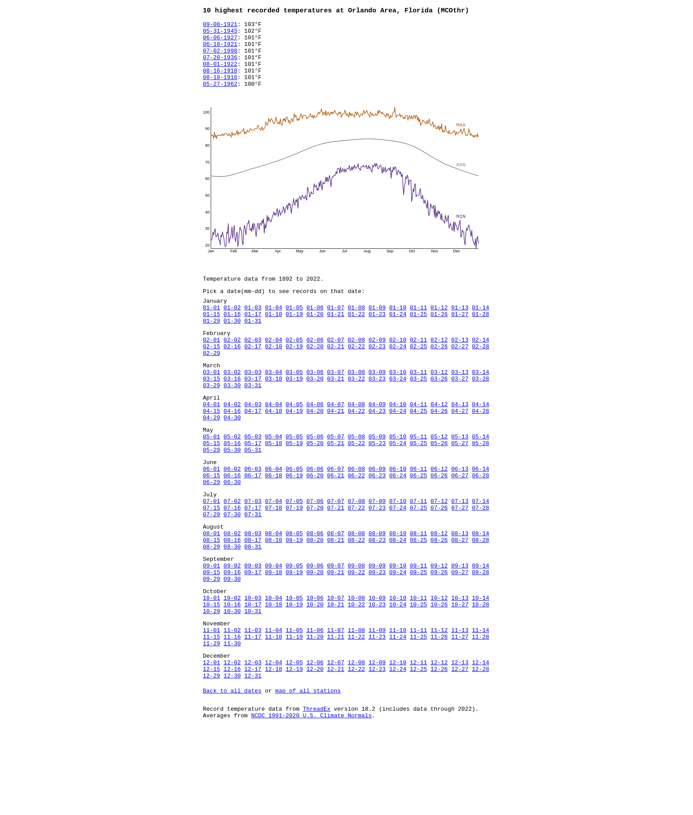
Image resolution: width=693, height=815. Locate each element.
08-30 (232, 605)
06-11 (418, 514)
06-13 (459, 514)
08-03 (253, 590)
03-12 (439, 402)
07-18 (273, 560)
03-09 (377, 402)
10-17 (253, 673)
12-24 (397, 748)
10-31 (253, 681)
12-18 (273, 748)
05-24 (397, 485)
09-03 (253, 627)
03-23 (377, 410)
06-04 (273, 514)
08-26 (439, 598)
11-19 (294, 710)
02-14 (480, 364)
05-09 (377, 477)
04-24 (397, 447)
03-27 (459, 410)
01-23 (377, 335)
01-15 (211, 335)
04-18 (273, 447)
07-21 (335, 560)
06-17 (253, 522)
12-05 (294, 740)
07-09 (377, 552)
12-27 (459, 748)
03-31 (253, 418)
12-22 (356, 748)
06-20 (315, 522)
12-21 (335, 748)
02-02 (232, 364)
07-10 (397, 552)
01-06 (315, 327)
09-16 (232, 635)
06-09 (377, 514)
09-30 (232, 643)
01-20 (315, 335)
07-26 (439, 560)
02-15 (211, 372)
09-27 (459, 635)
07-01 (211, 552)
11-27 (459, 710)
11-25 (418, 710)
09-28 (480, 635)
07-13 (459, 552)
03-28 (480, 410)
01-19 (294, 335)
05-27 (459, 485)
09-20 (315, 635)
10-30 (232, 681)
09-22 (356, 635)
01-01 (211, 327)
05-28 (480, 485)
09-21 (335, 635)
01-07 (335, 327)
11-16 (232, 710)
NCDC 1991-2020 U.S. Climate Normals (311, 800)
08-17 (253, 598)
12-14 (480, 740)
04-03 (253, 439)
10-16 (232, 673)
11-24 (397, 710)
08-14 (480, 590)
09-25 (418, 635)
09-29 (211, 643)
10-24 (397, 673)
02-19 (294, 372)
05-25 (418, 485)
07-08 (356, 552)
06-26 (439, 522)
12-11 (418, 740)
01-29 (211, 343)
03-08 (356, 402)
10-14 (480, 665)
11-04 (273, 702)
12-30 (232, 756)
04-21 (335, 447)
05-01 (211, 477)
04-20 (315, 447)
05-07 (335, 477)
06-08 (356, 514)
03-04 (273, 402)
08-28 (480, 598)
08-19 (294, 598)
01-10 (397, 327)
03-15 (211, 410)
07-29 (211, 568)
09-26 (439, 635)
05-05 (294, 477)
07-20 (315, 560)
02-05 (294, 364)
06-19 (294, 522)
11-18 (273, 710)
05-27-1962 (220, 98)
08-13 (459, 590)
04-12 (439, 439)
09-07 (335, 627)
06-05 (294, 514)
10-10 (397, 665)
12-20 (315, 748)
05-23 (377, 485)
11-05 (294, 702)
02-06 (315, 364)
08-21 (335, 598)
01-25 (418, 335)
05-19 (294, 485)
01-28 (480, 335)
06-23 (377, 522)
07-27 (459, 560)
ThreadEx (316, 792)
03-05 (294, 402)
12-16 (232, 748)
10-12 (439, 665)
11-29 (211, 718)
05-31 (253, 493)
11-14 (480, 702)
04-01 (211, 439)
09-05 (294, 627)
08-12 (439, 590)
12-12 (439, 740)
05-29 (211, 493)
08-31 (253, 605)
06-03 (253, 514)
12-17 (253, 748)
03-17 (253, 410)
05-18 (273, 485)
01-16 (232, 335)
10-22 (356, 673)
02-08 (356, 364)
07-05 (294, 552)
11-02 (232, 702)
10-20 (315, 673)
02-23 (377, 372)
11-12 (439, 702)
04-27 (459, 447)
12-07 (335, 740)
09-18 (273, 635)
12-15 (211, 748)
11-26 (439, 710)
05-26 (439, 485)
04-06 (315, 439)
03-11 (418, 402)
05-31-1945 (220, 34)
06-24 (397, 522)
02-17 (253, 372)
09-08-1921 (220, 26)
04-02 (232, 439)
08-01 (211, 590)
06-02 (232, 514)
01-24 (397, 335)
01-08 (356, 327)
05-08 (356, 477)
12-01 (211, 740)
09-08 (356, 627)
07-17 (253, 560)
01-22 (356, 335)
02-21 (335, 372)
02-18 (273, 372)
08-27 (459, 598)
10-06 (315, 665)
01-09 (377, 327)
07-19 (294, 560)
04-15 (211, 447)
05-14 (480, 477)
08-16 (232, 598)
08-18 (273, 598)
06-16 (232, 522)
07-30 (232, 568)
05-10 (397, 477)
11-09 (377, 702)
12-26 (439, 748)
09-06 (315, 627)
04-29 (211, 455)
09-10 (397, 627)
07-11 (418, 552)
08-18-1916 (220, 90)
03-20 (315, 410)
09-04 (273, 627)
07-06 (315, 552)
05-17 (253, 485)
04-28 (480, 447)
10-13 (459, 665)
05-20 (315, 485)
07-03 (253, 552)
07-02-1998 (220, 58)
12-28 (480, 748)
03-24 (397, 410)
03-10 (397, 402)
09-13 (459, 627)
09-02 (232, 627)
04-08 (356, 439)
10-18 (273, 673)
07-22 (356, 560)
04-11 (418, 439)
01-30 (232, 343)
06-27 (459, 522)
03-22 (356, 410)
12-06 (315, 740)
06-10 (397, 514)
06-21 (335, 522)
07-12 (439, 552)
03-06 (315, 402)
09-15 (211, 635)
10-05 (294, 665)
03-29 (211, 418)
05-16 (232, 485)
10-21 (335, 673)
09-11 (418, 627)
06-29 (211, 530)
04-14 (480, 439)
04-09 (377, 439)
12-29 (211, 756)
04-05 (294, 439)
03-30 (232, 418)
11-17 (253, 710)
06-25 (418, 522)
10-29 (211, 681)
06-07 (335, 514)
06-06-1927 (220, 42)
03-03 (253, 402)
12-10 (397, 740)
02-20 (315, 372)
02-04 (273, 364)
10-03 (253, 665)
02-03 (253, 364)
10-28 (480, 673)
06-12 (439, 514)
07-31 (253, 568)
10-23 (377, 673)
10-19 (294, 673)
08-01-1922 (220, 74)
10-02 (232, 665)
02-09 (377, 364)
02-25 (418, 372)
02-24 (397, 372)
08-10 (397, 590)
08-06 (315, 590)
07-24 (397, 560)
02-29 (211, 380)
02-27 (459, 372)
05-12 (439, 477)
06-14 (480, 514)
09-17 (253, 635)
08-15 (211, 598)
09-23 (377, 635)
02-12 (439, 364)
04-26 (439, 447)
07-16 (232, 560)
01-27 (459, 335)
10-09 (377, 665)
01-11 (418, 327)
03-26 (439, 410)
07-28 (480, 560)
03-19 (294, 410)
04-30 (232, 455)
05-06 (315, 477)
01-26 (439, 335)
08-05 (294, 590)
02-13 (459, 364)
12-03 (253, 740)
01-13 (459, 327)
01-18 (273, 335)
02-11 (418, 364)
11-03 (253, 702)
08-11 (418, 590)
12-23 (377, 748)
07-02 (232, 552)
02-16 (232, 372)
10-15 (211, 673)
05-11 (418, 477)
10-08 (356, 665)
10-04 (273, 665)
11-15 (211, 710)
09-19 (294, 635)
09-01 (211, 627)
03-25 (418, 410)
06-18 (273, 522)
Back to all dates (232, 772)
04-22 (356, 447)
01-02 (232, 327)
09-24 (397, 635)
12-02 (232, 740)
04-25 (418, 447)
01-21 (335, 335)
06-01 (211, 514)
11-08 (356, 702)
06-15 (211, 522)
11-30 (232, 718)
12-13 (459, 740)
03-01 (211, 402)
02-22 (356, 372)
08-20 (315, 598)
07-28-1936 (220, 66)
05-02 (232, 477)
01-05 (294, 327)
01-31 (253, 343)
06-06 (315, 514)
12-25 (418, 748)
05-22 (356, 485)
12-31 (253, 756)
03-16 (232, 410)
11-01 (211, 702)
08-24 (397, 598)
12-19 (294, 748)
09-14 (480, 627)
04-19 (294, 447)
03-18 (273, 410)
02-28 (480, 372)
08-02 (232, 590)
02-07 (335, 364)
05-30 (232, 493)
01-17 (253, 335)
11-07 (335, 702)
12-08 (356, 740)
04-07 (335, 439)
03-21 (335, 410)
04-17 (253, 447)
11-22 (356, 710)
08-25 (418, 598)
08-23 (377, 598)
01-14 (480, 327)
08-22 (356, 598)
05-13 (459, 477)
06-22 (356, 522)
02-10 (397, 364)
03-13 (459, 402)
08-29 (211, 605)
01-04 (273, 327)
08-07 (335, 590)
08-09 (377, 590)
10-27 (459, 673)
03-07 (335, 402)
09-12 (439, 627)
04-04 (273, 439)
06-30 (232, 530)
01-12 (439, 327)
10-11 (418, 665)
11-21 (335, 710)
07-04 (273, 552)
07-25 (418, 560)
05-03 (253, 477)
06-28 (480, 522)
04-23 (377, 447)
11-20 (315, 710)
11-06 (315, 702)
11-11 (418, 702)
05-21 (335, 485)
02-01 (211, 364)
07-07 (335, 552)
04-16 (232, 447)
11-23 (377, 710)
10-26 (439, 673)
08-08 (356, 590)
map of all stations (308, 772)
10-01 (211, 665)
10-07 (335, 665)
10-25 (418, 673)
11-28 (480, 710)
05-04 (273, 477)
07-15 (211, 560)
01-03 (253, 327)
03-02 (232, 402)
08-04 (273, 590)
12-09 (377, 740)
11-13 (459, 702)
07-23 (377, 560)
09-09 (377, 627)
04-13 (459, 439)
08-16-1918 (220, 82)
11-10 (397, 702)
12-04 (273, 740)
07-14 (480, 552)
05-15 (211, 485)
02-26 (439, 372)
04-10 (397, 439)
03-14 (480, 402)
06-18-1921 (220, 50)
